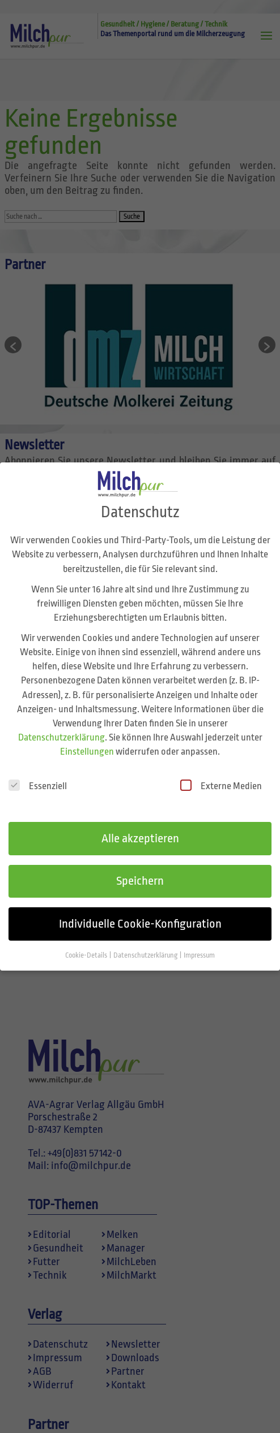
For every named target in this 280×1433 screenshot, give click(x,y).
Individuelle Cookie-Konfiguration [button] (140, 907)
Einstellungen (87, 734)
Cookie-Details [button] (86, 938)
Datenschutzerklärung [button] (146, 938)
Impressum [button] (199, 938)
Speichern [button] (140, 864)
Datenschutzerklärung (61, 720)
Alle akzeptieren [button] (140, 821)
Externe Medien (221, 768)
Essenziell (38, 768)
